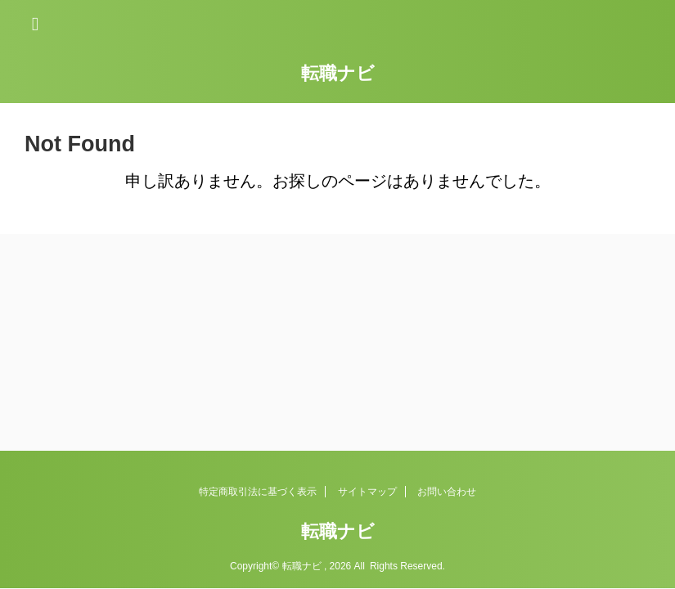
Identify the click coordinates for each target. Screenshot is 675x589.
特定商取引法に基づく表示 (258, 491)
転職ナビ (338, 73)
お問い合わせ (446, 491)
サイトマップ (367, 491)
